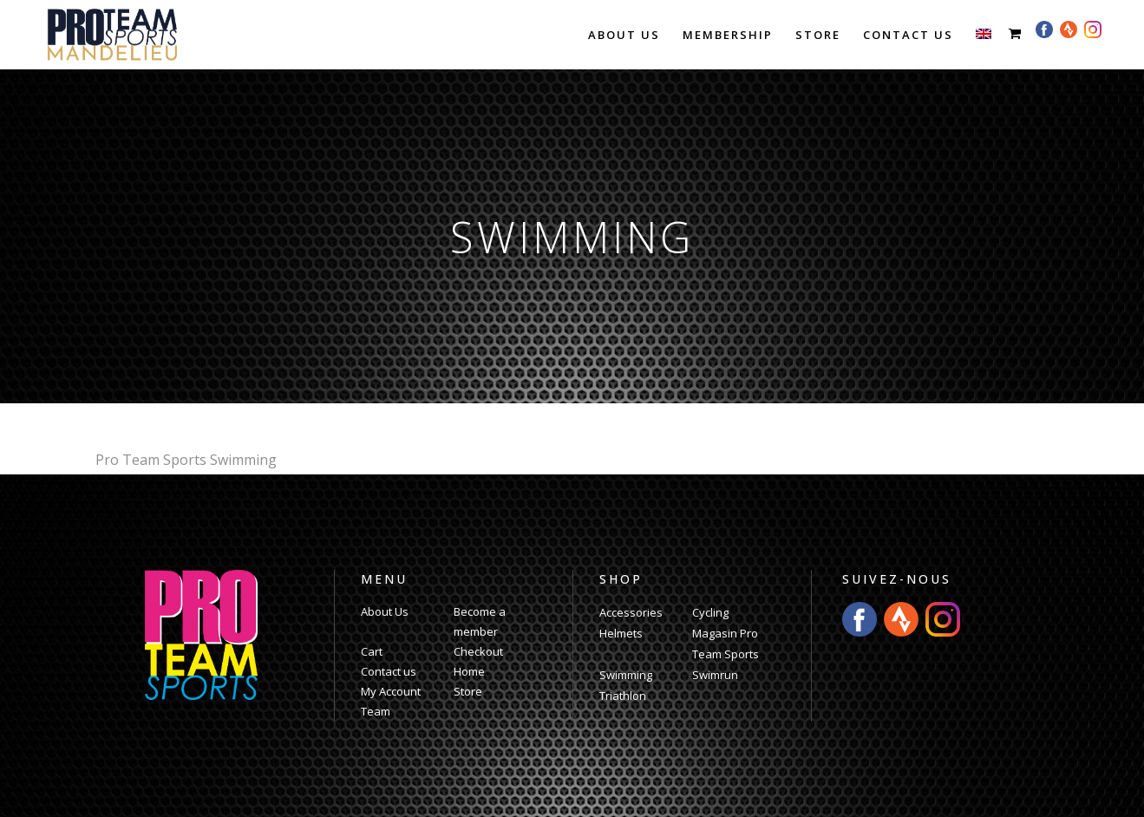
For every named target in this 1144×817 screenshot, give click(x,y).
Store (468, 691)
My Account (391, 691)
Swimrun (715, 675)
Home (469, 671)
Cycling (710, 612)
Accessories (631, 612)
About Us (385, 611)
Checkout (478, 651)
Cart (371, 651)
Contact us (388, 671)
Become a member (480, 621)
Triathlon (622, 695)
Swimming (625, 675)
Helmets (621, 633)
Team (375, 711)
